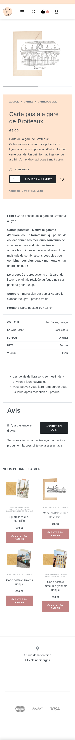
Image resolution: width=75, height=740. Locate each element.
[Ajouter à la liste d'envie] (62, 179)
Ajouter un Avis (54, 428)
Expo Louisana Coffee (18, 510)
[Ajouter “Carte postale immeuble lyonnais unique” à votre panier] (55, 606)
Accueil (14, 101)
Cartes (28, 101)
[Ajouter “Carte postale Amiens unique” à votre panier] (19, 601)
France (29, 511)
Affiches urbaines (19, 508)
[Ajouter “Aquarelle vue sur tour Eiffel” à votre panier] (19, 537)
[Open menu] (22, 11)
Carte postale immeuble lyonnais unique (55, 585)
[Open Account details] (56, 12)
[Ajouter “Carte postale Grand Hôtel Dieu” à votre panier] (55, 534)
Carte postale (47, 101)
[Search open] (33, 12)
